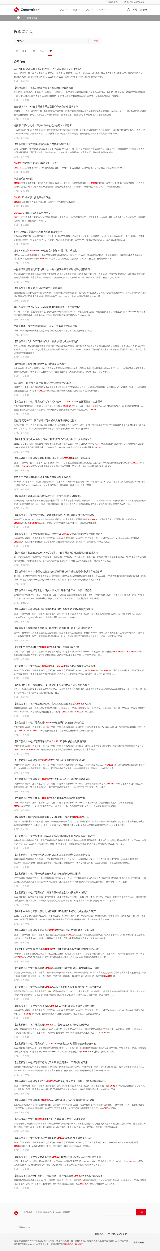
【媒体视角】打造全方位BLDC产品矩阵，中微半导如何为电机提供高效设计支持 (56, 552)
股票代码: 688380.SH (134, 2)
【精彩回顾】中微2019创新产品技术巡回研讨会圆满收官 (43, 87)
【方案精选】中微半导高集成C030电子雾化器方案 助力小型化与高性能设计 (57, 987)
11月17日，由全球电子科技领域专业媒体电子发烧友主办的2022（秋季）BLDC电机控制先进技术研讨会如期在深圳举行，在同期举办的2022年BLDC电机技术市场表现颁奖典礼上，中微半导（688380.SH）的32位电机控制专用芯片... (79, 446)
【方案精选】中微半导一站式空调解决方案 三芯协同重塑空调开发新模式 (52, 854)
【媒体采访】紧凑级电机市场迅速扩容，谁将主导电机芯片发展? (47, 496)
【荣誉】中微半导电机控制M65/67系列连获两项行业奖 (46, 647)
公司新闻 (25, 100)
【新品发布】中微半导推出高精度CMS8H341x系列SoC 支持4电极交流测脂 (53, 609)
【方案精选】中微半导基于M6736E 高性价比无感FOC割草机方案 (52, 779)
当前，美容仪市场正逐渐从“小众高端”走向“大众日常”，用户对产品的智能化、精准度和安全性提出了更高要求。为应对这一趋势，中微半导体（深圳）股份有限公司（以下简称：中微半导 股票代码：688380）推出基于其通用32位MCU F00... (78, 1031)
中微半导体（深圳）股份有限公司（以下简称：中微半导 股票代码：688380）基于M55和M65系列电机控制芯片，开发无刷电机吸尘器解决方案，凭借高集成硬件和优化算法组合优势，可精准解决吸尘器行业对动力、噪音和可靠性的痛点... (79, 672)
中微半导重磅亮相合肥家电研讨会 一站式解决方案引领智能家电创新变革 (52, 269)
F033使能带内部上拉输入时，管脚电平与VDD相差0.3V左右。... (46, 202)
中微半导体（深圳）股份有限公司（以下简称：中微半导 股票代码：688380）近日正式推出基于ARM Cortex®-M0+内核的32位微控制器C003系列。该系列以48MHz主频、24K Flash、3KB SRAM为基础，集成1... (76, 1144)
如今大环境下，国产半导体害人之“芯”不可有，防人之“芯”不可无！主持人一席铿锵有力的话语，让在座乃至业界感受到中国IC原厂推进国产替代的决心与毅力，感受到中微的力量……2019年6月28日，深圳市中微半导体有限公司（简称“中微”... (79, 75)
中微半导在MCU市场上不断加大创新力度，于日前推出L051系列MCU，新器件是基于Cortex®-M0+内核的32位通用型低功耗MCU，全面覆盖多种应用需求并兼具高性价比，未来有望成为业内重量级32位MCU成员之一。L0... (79, 408)
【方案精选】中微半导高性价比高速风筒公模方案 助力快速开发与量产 (51, 892)
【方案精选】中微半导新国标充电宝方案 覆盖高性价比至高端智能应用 (51, 1062)
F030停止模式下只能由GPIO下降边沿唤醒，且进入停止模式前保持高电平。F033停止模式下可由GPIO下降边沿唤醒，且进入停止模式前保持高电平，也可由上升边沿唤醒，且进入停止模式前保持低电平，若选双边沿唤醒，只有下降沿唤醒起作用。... (79, 185)
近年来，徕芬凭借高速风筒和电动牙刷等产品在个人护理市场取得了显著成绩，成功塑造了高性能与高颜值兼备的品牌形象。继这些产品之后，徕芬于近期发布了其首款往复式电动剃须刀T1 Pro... (80, 691)
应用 (77, 9)
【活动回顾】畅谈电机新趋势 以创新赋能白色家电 (40, 364)
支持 (90, 9)
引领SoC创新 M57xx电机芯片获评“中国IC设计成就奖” (46, 250)
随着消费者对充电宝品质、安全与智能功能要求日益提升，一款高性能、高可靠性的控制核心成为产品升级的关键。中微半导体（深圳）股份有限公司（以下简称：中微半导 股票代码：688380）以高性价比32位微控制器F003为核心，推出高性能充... (80, 1050)
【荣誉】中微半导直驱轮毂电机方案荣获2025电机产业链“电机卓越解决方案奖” (55, 911)
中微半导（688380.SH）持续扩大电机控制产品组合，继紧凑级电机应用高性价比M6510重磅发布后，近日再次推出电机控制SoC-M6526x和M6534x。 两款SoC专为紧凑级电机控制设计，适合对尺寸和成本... (76, 521)
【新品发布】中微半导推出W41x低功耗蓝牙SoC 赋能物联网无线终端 (54, 1100)
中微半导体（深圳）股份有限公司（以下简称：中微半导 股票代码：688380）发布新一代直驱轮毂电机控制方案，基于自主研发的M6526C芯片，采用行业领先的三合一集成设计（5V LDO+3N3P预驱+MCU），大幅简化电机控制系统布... (73, 804)
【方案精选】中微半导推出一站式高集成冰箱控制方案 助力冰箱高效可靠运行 (54, 836)
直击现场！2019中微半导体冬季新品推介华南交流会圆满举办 (46, 106)
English (143, 10)
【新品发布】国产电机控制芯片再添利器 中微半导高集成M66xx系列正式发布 (58, 1175)
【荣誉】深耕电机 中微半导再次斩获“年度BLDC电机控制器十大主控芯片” (52, 439)
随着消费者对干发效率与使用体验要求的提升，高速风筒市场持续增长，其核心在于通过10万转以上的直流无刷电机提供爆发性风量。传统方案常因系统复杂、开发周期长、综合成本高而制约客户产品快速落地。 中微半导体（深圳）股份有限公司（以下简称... (80, 899)
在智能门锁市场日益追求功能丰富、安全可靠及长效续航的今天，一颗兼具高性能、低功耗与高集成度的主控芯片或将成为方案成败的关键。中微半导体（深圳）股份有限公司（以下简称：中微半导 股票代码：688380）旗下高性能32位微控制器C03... (80, 974)
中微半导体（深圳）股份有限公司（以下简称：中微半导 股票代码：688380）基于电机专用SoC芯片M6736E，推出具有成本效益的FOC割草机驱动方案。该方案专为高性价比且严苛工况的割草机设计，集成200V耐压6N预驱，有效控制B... (80, 785)
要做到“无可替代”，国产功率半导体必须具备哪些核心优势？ (45, 420)
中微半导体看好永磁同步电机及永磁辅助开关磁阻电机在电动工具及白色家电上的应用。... (55, 330)
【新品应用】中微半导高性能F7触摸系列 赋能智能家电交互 (49, 722)
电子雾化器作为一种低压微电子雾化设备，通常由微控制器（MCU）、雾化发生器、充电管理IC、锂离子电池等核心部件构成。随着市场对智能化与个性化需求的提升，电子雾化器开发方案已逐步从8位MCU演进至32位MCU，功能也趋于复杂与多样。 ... (79, 993)
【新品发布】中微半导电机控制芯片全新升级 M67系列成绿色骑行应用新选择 (58, 533)
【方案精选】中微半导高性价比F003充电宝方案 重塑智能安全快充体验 (55, 1043)
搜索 (96, 41)
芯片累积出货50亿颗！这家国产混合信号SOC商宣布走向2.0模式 (48, 69)
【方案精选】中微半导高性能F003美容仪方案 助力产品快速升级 (51, 1024)
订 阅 (141, 1212)
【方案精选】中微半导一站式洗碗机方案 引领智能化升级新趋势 (47, 873)
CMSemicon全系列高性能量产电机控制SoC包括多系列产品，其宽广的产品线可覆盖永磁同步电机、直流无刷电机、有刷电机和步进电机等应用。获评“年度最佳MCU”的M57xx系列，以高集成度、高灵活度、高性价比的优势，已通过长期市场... (78, 257)
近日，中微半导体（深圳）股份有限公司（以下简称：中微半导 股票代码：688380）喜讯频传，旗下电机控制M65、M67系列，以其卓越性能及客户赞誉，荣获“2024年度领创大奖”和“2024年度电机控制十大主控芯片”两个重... (79, 653)
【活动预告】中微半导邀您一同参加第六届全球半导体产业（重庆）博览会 (53, 590)
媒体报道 (25, 81)
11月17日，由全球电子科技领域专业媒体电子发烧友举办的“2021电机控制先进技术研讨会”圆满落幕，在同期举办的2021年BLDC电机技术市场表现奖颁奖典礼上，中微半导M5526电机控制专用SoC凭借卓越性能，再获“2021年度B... (80, 389)
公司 (103, 9)
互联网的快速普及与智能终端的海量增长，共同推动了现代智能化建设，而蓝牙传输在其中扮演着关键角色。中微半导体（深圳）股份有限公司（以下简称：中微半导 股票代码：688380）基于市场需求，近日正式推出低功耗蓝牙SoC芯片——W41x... (79, 1106)
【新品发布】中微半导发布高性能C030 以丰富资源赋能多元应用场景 (54, 930)
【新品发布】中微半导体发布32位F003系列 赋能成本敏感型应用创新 (54, 1006)
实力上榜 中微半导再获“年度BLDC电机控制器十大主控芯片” (45, 382)
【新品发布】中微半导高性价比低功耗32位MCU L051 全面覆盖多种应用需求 (58, 401)
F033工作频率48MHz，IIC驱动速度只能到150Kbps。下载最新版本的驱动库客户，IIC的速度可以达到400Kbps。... (70, 168)
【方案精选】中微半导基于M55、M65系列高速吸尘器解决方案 (54, 666)
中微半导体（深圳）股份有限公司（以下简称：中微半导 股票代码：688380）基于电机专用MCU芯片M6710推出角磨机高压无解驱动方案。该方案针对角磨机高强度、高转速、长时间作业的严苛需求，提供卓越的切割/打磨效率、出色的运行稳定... (79, 767)
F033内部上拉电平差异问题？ (33, 197)
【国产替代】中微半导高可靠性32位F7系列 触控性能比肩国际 (50, 741)
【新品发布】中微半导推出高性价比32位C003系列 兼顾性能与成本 (53, 1138)
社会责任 (38, 1212)
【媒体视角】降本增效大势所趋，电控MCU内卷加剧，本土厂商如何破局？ (53, 628)
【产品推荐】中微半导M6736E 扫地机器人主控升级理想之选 (49, 1119)
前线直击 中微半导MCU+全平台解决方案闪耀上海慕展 (42, 477)
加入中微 (57, 1212)
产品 (64, 9)
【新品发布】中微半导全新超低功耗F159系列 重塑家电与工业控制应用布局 (57, 1157)
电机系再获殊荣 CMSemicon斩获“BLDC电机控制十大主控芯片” (47, 307)
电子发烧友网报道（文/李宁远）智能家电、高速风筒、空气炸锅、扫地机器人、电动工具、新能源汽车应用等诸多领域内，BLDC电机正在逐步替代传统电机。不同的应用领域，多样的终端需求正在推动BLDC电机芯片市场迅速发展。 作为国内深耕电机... (80, 559)
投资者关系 (112, 2)
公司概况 (28, 1212)
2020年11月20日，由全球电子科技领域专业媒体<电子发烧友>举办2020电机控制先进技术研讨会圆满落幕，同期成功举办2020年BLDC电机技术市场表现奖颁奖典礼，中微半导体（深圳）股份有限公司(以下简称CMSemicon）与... (80, 313)
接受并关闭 (138, 1242)
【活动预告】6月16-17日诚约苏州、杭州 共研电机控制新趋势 (46, 341)
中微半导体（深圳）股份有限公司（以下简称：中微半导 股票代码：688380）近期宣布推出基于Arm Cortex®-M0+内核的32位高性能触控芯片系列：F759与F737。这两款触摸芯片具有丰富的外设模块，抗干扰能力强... (80, 729)
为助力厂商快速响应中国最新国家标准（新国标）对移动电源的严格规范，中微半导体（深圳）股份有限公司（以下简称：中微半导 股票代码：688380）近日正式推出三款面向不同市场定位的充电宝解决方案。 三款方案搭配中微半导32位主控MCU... (79, 1069)
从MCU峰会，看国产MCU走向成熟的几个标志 (38, 231)
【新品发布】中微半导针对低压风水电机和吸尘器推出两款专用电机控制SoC (54, 515)
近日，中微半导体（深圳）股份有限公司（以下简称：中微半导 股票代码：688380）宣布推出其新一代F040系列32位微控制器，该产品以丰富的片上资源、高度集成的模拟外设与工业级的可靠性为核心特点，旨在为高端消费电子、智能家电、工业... (79, 1088)
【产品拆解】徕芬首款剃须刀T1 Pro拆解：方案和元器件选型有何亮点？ (51, 685)
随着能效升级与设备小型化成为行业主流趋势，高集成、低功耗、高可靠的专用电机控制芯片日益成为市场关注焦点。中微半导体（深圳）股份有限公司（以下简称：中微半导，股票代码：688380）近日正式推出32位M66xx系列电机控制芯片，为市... (80, 1182)
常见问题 (25, 172)
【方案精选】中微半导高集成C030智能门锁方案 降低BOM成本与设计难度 (57, 968)
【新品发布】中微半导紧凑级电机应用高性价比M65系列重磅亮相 (52, 458)
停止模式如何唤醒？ (24, 178)
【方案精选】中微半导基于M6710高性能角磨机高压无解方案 (50, 760)
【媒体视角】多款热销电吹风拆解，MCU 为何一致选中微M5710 (51, 817)
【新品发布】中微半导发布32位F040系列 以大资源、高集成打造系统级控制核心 (60, 1081)
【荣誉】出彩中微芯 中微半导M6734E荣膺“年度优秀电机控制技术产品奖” (56, 949)
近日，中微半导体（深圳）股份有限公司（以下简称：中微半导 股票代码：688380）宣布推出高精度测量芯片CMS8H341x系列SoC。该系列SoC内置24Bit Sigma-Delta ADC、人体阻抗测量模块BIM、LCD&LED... (78, 615)
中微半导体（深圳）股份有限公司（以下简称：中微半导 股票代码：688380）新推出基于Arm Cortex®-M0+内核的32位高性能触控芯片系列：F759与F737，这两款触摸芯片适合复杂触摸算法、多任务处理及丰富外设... (79, 748)
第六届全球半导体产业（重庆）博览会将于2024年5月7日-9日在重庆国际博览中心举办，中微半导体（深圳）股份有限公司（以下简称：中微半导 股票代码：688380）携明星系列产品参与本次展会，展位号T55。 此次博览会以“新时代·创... (79, 597)
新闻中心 (47, 1212)
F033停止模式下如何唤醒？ (32, 213)
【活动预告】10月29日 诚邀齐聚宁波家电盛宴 (38, 288)
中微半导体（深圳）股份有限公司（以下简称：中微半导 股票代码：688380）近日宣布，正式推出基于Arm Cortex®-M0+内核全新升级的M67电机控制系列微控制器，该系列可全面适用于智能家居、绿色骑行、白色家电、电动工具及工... (76, 540)
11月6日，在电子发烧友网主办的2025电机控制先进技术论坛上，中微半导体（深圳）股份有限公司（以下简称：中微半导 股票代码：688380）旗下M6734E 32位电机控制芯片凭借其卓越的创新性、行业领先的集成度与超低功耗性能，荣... (79, 955)
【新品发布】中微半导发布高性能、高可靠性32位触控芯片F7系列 (52, 703)
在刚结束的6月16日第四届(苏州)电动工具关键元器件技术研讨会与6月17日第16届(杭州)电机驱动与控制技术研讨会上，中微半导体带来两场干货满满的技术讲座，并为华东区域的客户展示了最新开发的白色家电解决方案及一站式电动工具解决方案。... (80, 370)
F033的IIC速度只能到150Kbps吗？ (36, 163)
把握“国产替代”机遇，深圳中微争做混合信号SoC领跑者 (43, 125)
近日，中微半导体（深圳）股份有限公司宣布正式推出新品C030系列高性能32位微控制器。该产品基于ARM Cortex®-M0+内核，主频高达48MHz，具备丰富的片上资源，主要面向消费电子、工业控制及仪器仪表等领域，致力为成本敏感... (79, 936)
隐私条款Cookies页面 (73, 1244)
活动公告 (25, 300)
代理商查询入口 (26, 1227)
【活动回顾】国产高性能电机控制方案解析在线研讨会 (42, 144)
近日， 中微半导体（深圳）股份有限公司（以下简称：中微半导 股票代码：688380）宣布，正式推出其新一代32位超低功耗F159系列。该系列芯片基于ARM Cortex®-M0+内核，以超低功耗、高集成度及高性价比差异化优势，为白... (79, 1163)
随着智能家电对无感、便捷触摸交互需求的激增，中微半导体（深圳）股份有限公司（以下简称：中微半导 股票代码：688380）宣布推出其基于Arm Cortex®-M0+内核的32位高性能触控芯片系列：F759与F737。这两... (79, 710)
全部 (16, 51)
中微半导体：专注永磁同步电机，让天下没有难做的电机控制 (46, 326)
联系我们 (67, 1212)
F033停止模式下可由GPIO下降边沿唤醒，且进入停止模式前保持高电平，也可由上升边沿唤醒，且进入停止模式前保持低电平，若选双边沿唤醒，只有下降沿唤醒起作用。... (80, 219)
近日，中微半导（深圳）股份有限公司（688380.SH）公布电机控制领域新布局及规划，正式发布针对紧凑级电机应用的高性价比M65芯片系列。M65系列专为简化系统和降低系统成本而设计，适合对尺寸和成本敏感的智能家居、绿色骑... (79, 464)
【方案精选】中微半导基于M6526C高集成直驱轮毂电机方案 (49, 798)
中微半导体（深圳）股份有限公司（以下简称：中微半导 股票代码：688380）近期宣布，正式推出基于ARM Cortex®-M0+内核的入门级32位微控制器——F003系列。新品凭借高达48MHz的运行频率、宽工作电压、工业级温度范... (79, 1012)
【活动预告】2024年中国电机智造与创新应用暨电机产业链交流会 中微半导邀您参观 (58, 571)
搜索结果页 (32, 18)
